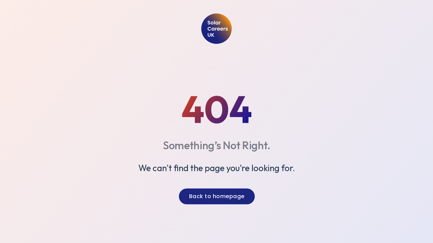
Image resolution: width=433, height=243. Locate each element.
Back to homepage (216, 197)
